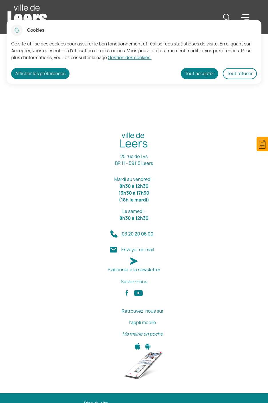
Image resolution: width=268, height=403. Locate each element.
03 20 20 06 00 (137, 234)
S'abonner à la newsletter (134, 269)
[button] (262, 144)
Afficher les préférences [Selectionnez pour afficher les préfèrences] (40, 73)
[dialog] (134, 52)
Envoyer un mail (137, 249)
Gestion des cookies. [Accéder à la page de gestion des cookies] (130, 57)
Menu (245, 17)
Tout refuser (240, 73)
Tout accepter (199, 73)
